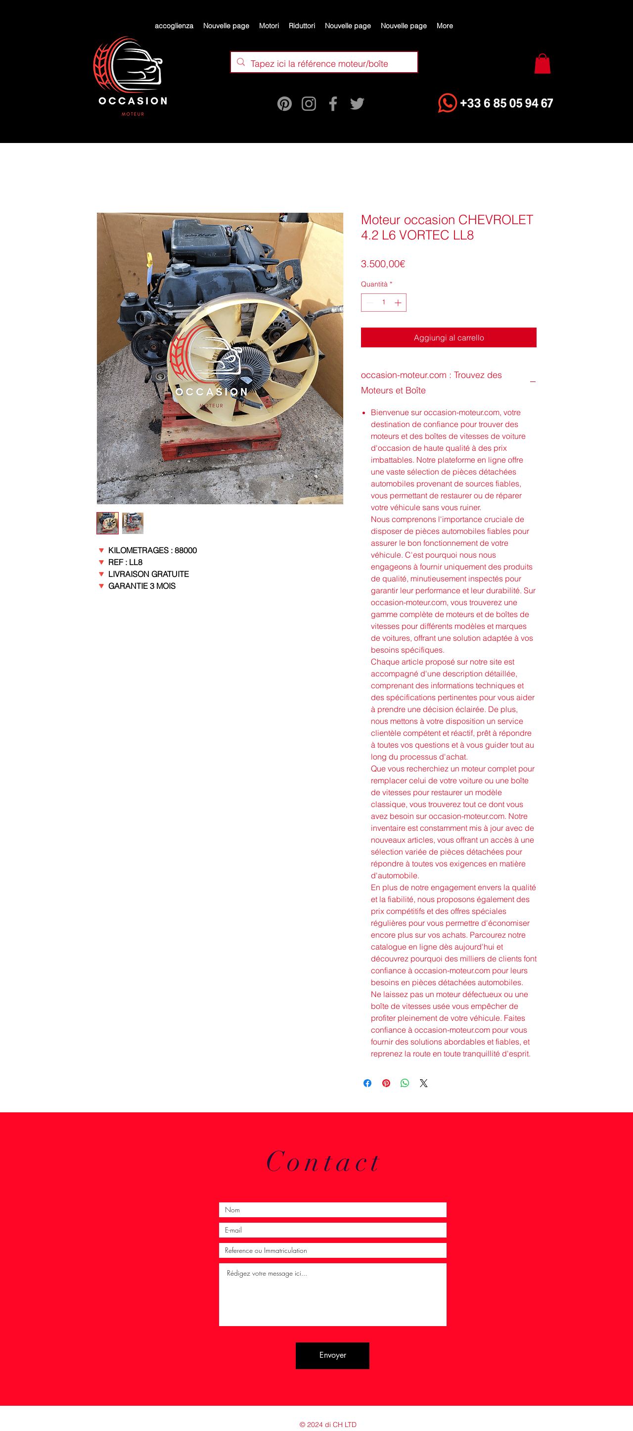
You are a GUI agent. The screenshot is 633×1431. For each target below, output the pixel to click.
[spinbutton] (384, 302)
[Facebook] (333, 103)
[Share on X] (424, 1083)
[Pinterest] (284, 103)
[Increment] (399, 302)
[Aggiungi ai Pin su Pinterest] (386, 1083)
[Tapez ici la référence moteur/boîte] (324, 64)
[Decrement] (368, 302)
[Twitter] (357, 103)
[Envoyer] (332, 1355)
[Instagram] (308, 103)
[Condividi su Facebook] (367, 1083)
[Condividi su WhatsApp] (405, 1083)
